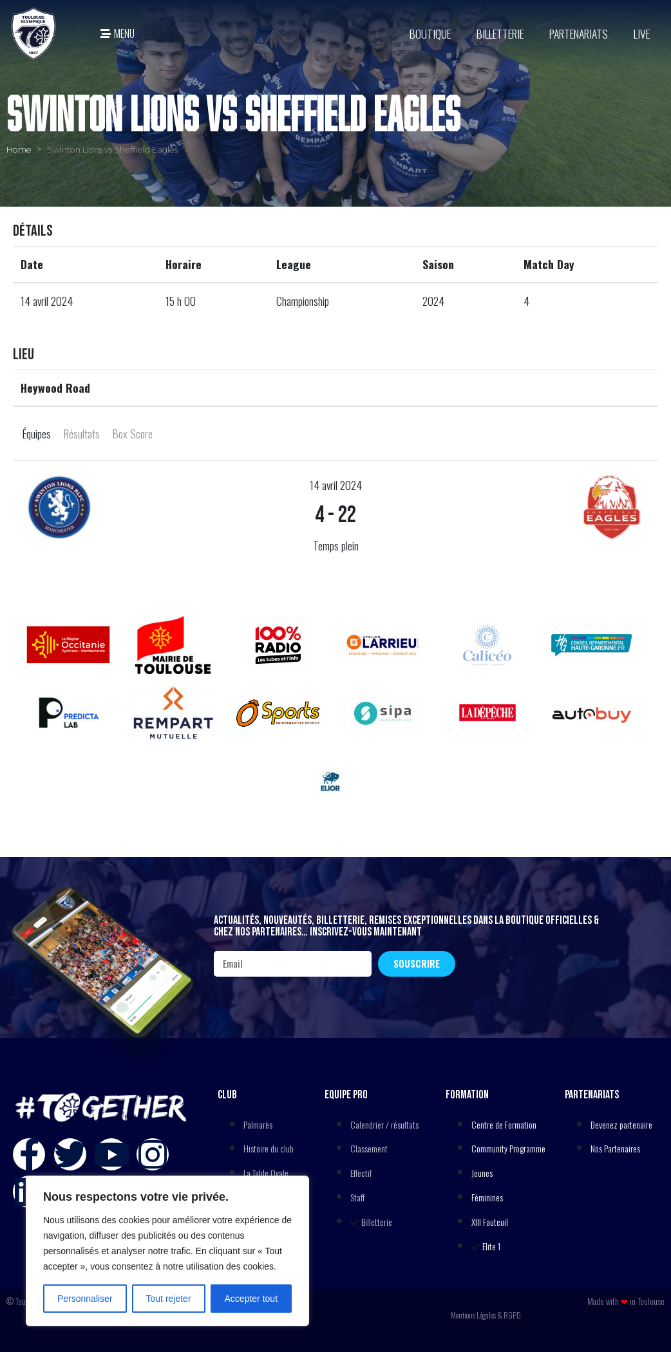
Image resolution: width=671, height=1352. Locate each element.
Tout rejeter (168, 1298)
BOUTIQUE (430, 33)
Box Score (133, 433)
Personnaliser (85, 1298)
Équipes (37, 433)
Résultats (82, 433)
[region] (167, 1251)
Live (642, 33)
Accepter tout (251, 1298)
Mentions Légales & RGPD (486, 1315)
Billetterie (500, 33)
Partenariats (578, 33)
